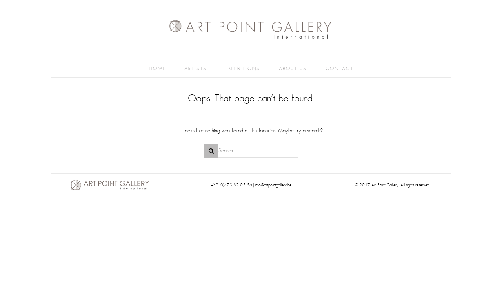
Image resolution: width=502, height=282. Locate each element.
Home (157, 68)
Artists (195, 68)
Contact (339, 68)
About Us (293, 68)
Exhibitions (243, 68)
